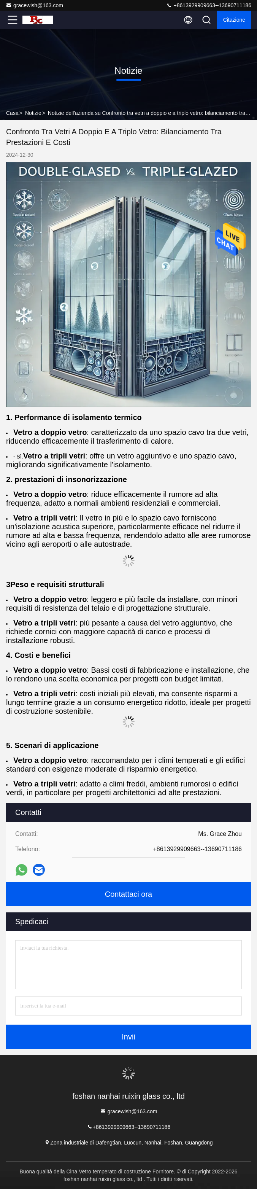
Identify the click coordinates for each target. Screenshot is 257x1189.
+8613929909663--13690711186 (208, 5)
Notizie (33, 113)
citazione (234, 20)
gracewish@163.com (34, 5)
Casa (12, 113)
